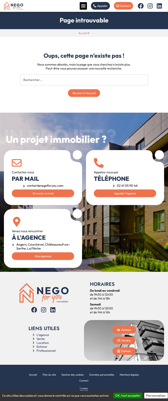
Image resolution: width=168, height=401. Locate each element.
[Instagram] (150, 6)
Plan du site (49, 374)
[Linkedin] (160, 6)
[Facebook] (141, 6)
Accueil (83, 33)
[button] (83, 6)
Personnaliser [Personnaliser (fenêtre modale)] (156, 395)
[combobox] (84, 79)
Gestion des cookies (72, 374)
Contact (84, 380)
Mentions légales (129, 374)
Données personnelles (101, 374)
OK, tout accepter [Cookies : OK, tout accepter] (127, 395)
